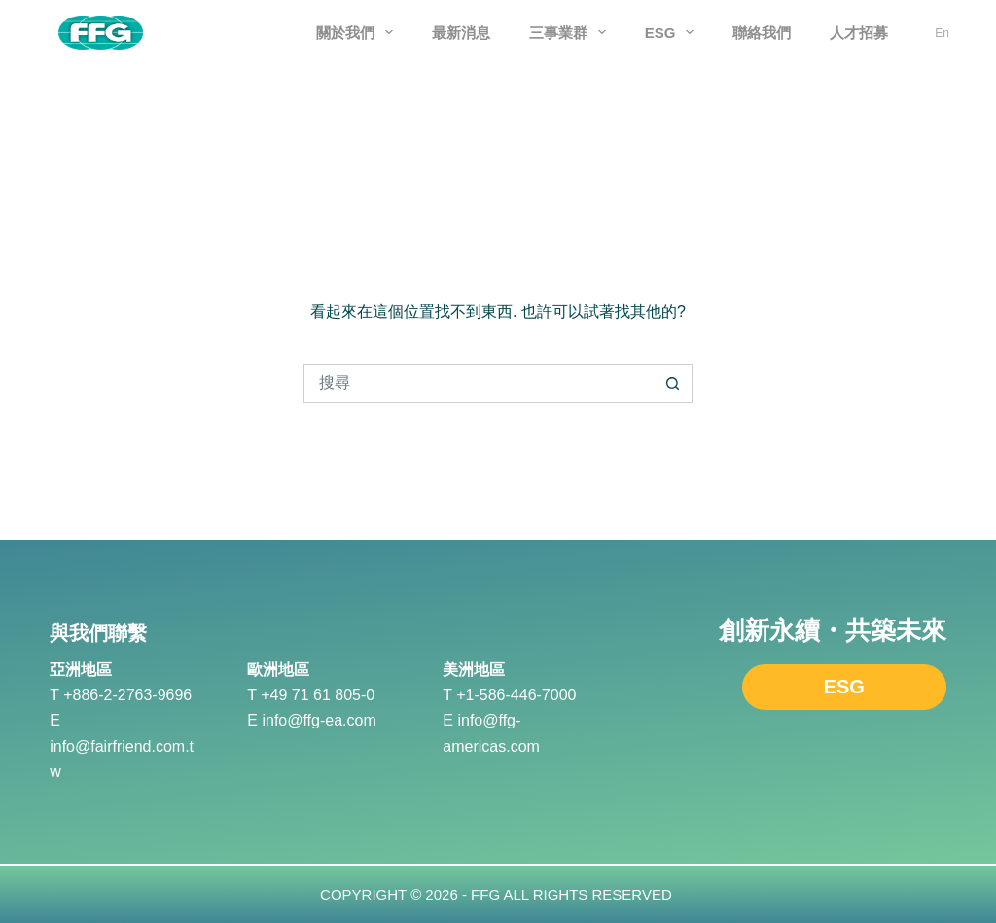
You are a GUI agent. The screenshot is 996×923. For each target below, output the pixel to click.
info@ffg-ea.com (318, 720)
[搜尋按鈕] (673, 383)
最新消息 (461, 32)
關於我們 (358, 32)
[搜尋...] (478, 383)
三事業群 (571, 32)
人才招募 (859, 32)
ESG (673, 32)
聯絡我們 (761, 32)
